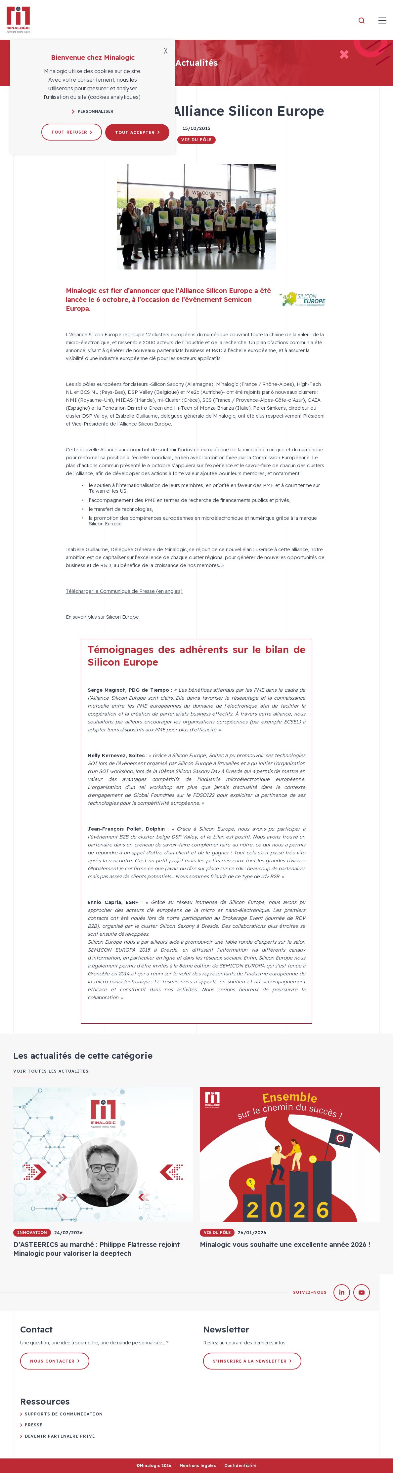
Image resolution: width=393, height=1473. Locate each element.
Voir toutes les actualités (51, 1071)
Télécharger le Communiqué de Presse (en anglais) (124, 591)
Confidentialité (240, 1465)
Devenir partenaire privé (60, 1436)
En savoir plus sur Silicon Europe (102, 617)
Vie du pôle (196, 139)
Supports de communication (64, 1414)
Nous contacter (54, 1361)
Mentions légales (198, 1465)
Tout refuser (71, 132)
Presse (33, 1424)
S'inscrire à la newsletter (252, 1361)
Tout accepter (137, 132)
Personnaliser (92, 111)
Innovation (32, 1232)
